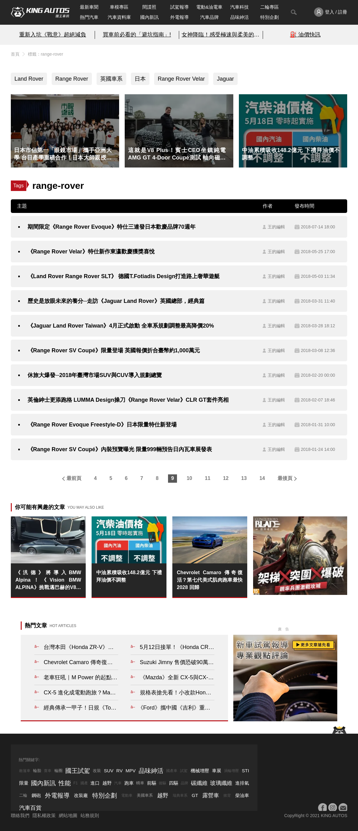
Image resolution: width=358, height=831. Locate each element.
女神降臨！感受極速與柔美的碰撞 (221, 35)
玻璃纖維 (221, 783)
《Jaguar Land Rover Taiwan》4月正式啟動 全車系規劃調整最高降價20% (121, 326)
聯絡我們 (20, 815)
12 (226, 478)
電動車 (126, 795)
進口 (95, 783)
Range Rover (71, 79)
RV (119, 770)
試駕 (184, 771)
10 (189, 478)
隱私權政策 (44, 815)
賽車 (47, 771)
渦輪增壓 (231, 771)
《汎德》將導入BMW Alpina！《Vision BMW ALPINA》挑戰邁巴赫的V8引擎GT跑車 (48, 580)
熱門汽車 (89, 17)
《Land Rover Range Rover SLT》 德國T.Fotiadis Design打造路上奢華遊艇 (124, 276)
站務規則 (89, 815)
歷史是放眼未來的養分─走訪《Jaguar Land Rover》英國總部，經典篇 (116, 301)
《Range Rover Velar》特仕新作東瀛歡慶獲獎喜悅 (91, 251)
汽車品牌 (209, 17)
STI (245, 770)
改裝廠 (81, 795)
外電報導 (179, 17)
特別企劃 (269, 17)
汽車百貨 (30, 808)
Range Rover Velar (181, 79)
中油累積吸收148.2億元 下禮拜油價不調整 (129, 576)
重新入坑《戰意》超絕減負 (52, 35)
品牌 (184, 783)
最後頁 (285, 478)
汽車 (118, 783)
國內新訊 (149, 17)
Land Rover (29, 79)
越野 (107, 783)
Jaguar (225, 79)
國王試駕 (77, 770)
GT (195, 795)
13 (244, 478)
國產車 (171, 771)
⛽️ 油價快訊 (305, 35)
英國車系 (111, 79)
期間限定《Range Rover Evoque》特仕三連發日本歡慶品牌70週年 (112, 227)
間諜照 (149, 7)
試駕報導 (179, 7)
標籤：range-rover (45, 54)
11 (207, 478)
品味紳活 (239, 17)
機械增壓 (200, 770)
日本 (140, 79)
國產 (84, 783)
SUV (109, 770)
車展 (216, 770)
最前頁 (74, 478)
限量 (23, 783)
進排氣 (242, 783)
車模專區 (119, 7)
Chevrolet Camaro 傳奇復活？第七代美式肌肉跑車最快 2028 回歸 (210, 580)
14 (262, 478)
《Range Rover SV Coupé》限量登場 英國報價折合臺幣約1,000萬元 (114, 350)
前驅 (151, 783)
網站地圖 (68, 815)
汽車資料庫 (119, 17)
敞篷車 (24, 771)
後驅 (162, 783)
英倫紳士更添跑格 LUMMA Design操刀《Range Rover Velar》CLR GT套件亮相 (128, 400)
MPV (131, 770)
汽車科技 (239, 7)
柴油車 (242, 795)
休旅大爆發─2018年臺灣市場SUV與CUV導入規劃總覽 (95, 375)
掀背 (227, 795)
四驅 (173, 783)
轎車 (140, 783)
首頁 (15, 54)
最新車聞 (89, 7)
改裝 (97, 770)
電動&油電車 (209, 7)
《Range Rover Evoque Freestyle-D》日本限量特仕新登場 (102, 425)
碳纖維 (199, 783)
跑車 (129, 783)
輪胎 (37, 770)
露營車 (210, 795)
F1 (75, 783)
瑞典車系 (180, 795)
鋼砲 (36, 795)
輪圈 (58, 770)
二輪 (23, 795)
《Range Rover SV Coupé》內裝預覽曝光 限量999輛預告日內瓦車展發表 (120, 449)
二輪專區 (269, 7)
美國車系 (145, 795)
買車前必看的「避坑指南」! (137, 35)
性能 (64, 783)
